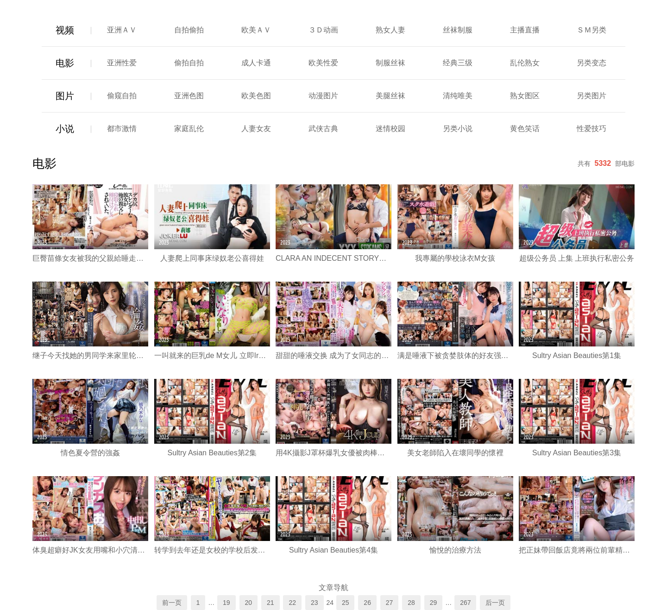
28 (411, 602)
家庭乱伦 (189, 128)
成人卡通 (256, 63)
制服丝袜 (390, 63)
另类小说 (457, 128)
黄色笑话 (525, 128)
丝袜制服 (457, 30)
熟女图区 (525, 96)
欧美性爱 (323, 63)
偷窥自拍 (122, 96)
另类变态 (591, 63)
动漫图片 (323, 96)
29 (433, 602)
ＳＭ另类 (591, 30)
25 (345, 602)
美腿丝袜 (390, 96)
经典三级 (457, 63)
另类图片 (591, 96)
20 (248, 602)
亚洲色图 (189, 96)
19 (226, 602)
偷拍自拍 (189, 63)
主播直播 (525, 30)
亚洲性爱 (122, 63)
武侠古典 (323, 128)
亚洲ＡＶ (122, 30)
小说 (65, 129)
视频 (65, 30)
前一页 (172, 602)
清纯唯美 (457, 96)
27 (389, 602)
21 (270, 602)
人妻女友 (256, 128)
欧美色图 (256, 96)
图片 (65, 96)
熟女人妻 (390, 30)
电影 (65, 63)
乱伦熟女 (525, 63)
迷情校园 (390, 128)
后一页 (495, 602)
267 (465, 602)
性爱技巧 (591, 128)
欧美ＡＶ (256, 30)
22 (292, 602)
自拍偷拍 (189, 30)
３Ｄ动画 (323, 30)
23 (314, 602)
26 (367, 602)
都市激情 (122, 128)
